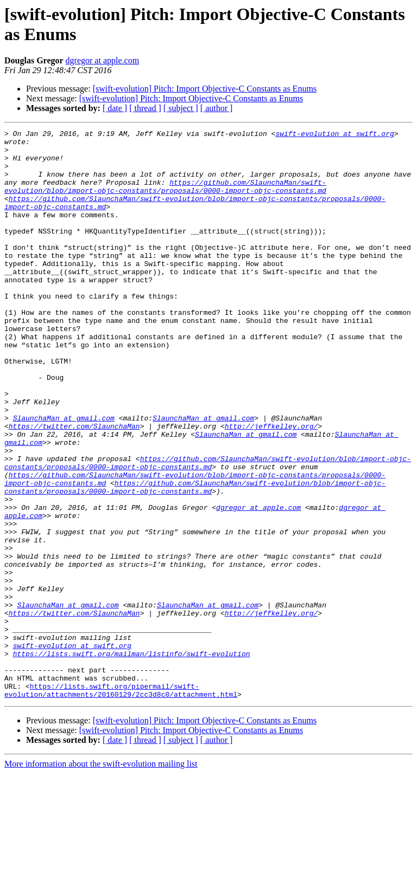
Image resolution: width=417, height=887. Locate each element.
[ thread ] (145, 108)
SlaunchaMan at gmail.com (64, 476)
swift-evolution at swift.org (334, 135)
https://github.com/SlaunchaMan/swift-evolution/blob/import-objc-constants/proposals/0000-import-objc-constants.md (165, 198)
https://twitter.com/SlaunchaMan (74, 486)
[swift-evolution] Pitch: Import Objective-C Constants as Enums (205, 88)
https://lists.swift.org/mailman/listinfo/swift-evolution (131, 759)
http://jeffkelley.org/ (271, 486)
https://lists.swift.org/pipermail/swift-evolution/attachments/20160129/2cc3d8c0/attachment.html (120, 803)
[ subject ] (180, 108)
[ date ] (115, 108)
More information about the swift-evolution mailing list (101, 877)
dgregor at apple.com (103, 60)
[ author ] (216, 108)
